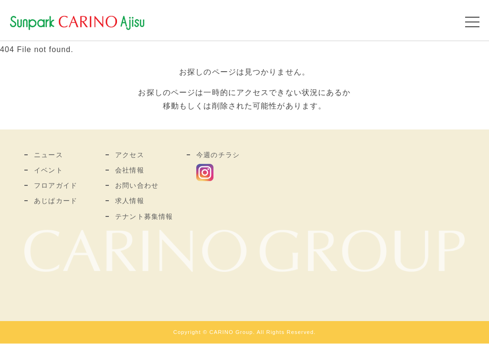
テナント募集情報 (144, 216)
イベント (48, 170)
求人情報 (129, 200)
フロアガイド (55, 185)
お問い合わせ (137, 185)
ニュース (48, 155)
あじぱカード (55, 200)
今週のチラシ (218, 155)
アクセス (129, 155)
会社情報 (129, 170)
